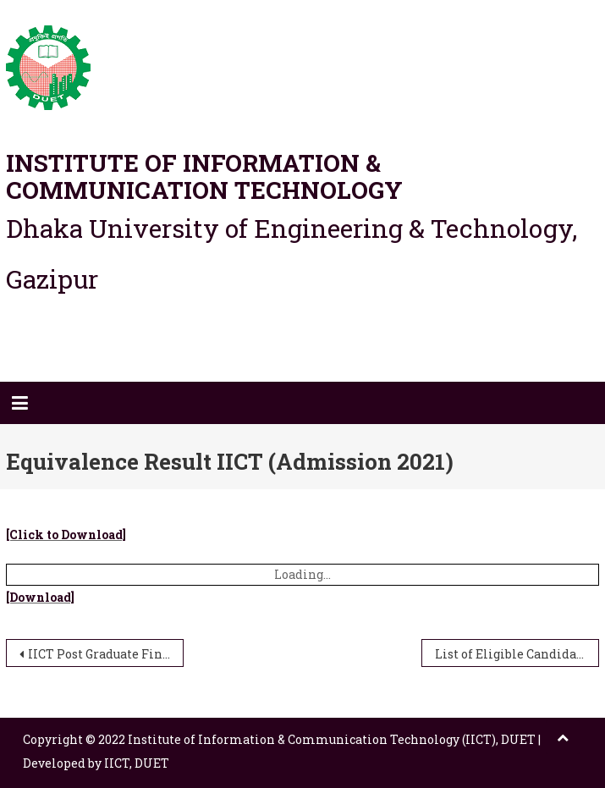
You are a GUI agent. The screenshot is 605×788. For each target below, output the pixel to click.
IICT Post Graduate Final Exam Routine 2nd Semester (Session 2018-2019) (106, 654)
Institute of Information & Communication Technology (204, 176)
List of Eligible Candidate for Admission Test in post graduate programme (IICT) (517, 654)
